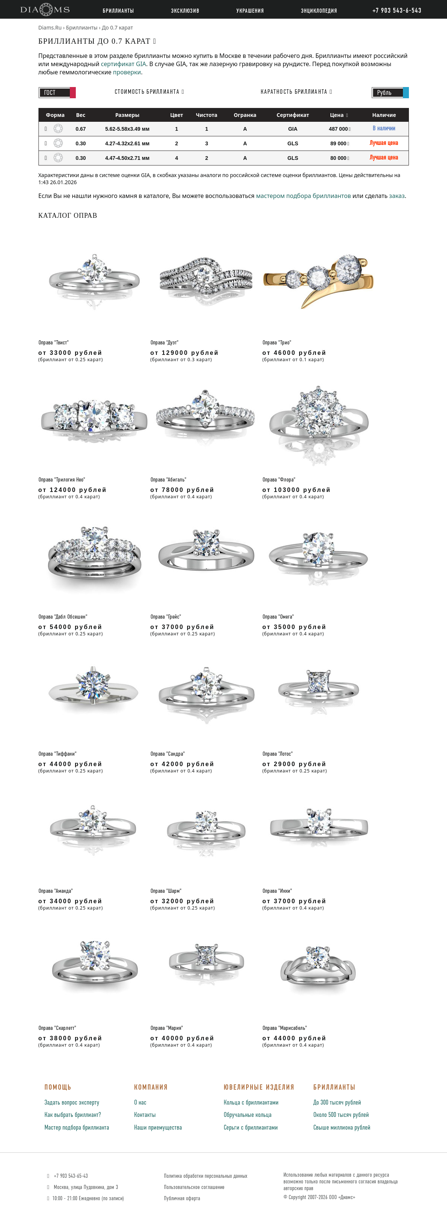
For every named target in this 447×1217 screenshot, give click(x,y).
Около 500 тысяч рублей (341, 1115)
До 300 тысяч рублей (337, 1102)
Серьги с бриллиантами (251, 1127)
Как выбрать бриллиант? (72, 1115)
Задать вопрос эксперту (71, 1102)
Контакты (145, 1115)
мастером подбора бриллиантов (303, 196)
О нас (140, 1102)
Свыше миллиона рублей (341, 1127)
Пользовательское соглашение (194, 1187)
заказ (397, 196)
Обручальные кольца (247, 1115)
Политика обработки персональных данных (205, 1176)
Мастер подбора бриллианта (76, 1127)
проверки (127, 72)
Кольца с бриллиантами (251, 1102)
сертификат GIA (123, 64)
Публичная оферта (182, 1198)
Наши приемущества (158, 1127)
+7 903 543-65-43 (67, 1176)
